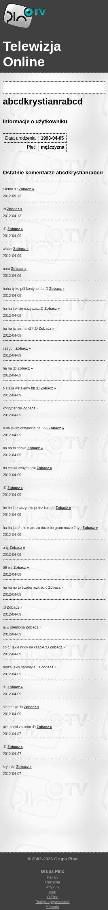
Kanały (52, 877)
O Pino (52, 897)
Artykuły (52, 887)
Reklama (52, 882)
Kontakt (52, 907)
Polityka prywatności (53, 902)
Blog (52, 892)
